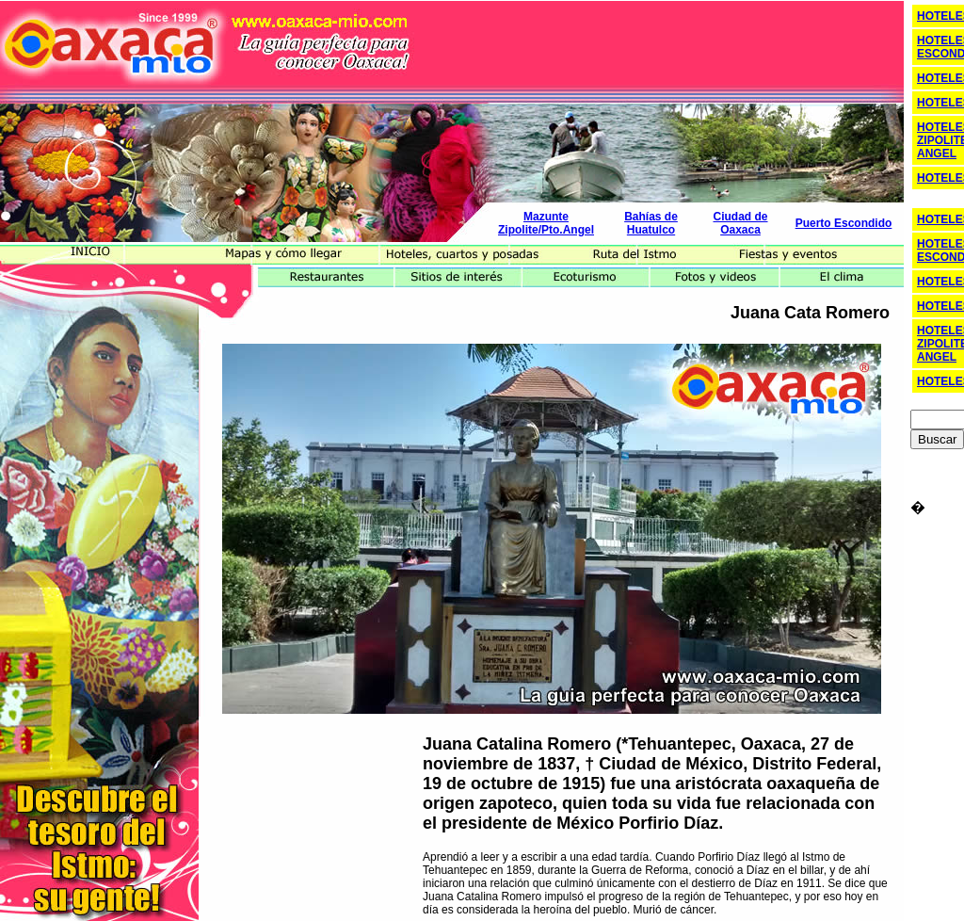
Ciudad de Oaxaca (740, 223)
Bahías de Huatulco (651, 223)
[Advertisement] (643, 40)
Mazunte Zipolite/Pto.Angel (546, 223)
